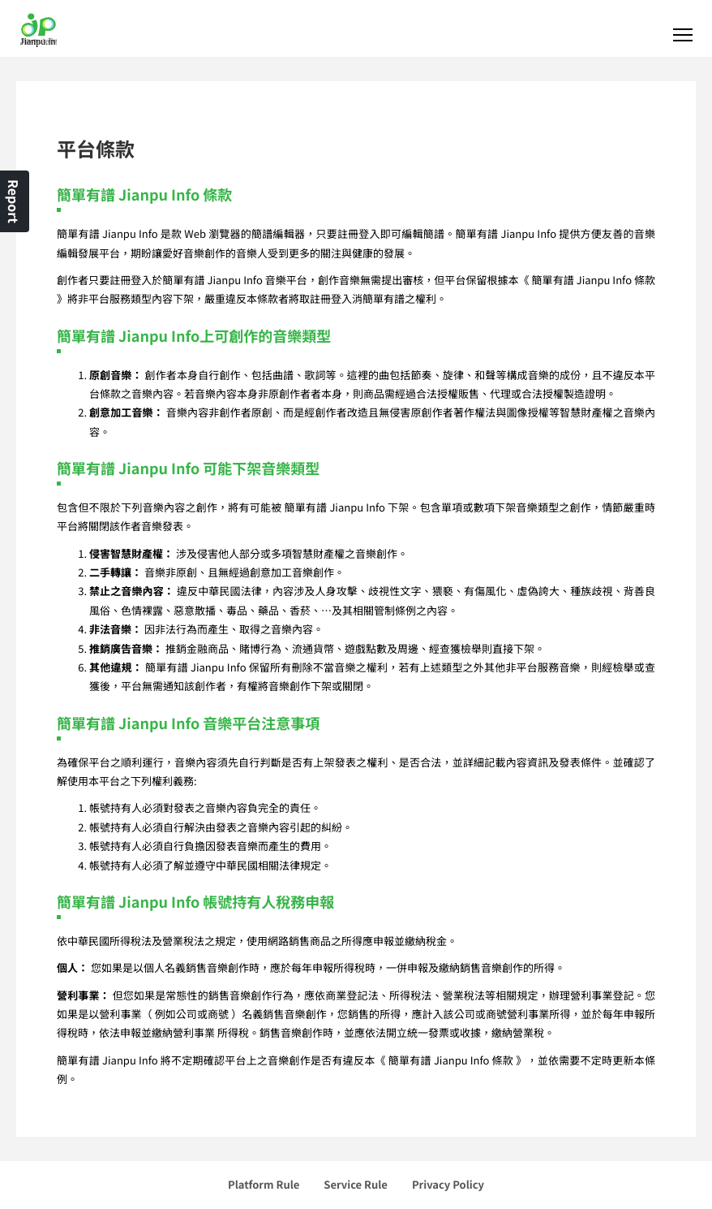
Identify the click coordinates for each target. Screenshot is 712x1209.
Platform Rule (263, 1184)
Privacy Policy (448, 1184)
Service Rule (356, 1184)
